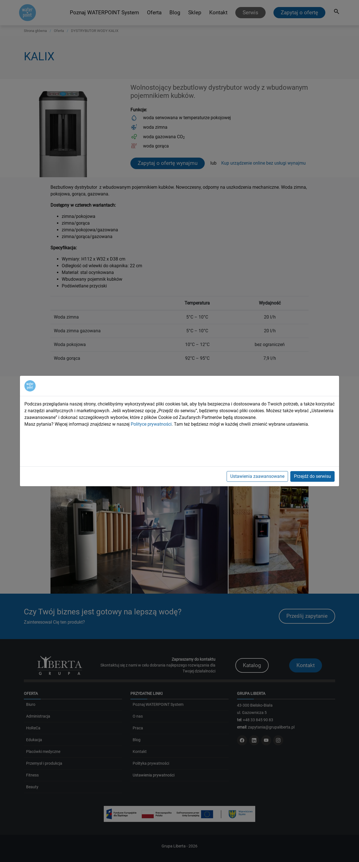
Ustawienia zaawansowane (257, 476)
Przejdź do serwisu (312, 476)
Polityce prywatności (151, 424)
